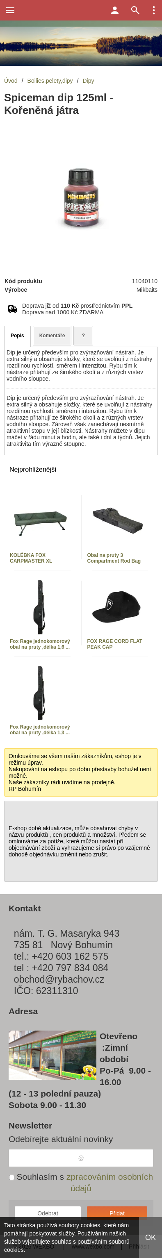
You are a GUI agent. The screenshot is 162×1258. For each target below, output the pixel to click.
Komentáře (52, 335)
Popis (17, 335)
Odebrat (47, 1213)
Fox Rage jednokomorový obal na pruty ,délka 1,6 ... (40, 644)
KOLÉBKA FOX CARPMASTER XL (31, 558)
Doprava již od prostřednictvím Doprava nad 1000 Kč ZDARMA (77, 309)
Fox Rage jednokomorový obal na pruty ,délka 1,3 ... (40, 730)
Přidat (117, 1213)
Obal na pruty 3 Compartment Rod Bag (114, 558)
